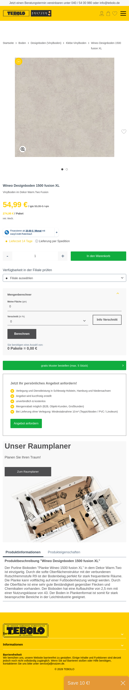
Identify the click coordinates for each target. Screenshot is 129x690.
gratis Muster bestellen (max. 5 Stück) (82, 364)
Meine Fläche (17, 301)
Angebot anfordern (26, 423)
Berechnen (22, 333)
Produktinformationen (23, 552)
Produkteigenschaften (64, 552)
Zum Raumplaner (28, 471)
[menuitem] (102, 13)
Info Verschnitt (107, 319)
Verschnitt (16, 316)
